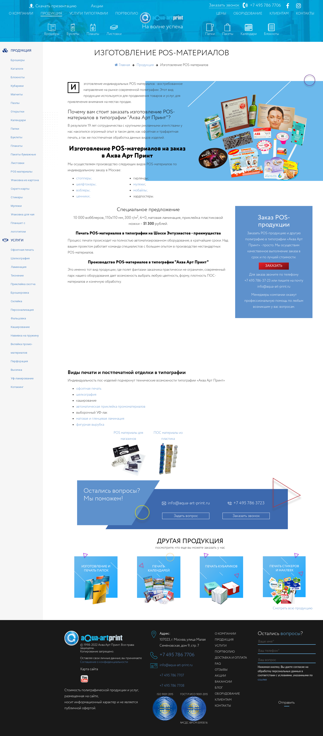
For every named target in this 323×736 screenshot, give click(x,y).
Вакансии (223, 682)
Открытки (17, 111)
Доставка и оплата (231, 658)
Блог (219, 688)
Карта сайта (89, 669)
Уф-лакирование (22, 378)
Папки (210, 30)
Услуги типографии (88, 13)
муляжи (139, 184)
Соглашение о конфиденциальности (104, 662)
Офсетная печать (22, 249)
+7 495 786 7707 (172, 675)
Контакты (305, 13)
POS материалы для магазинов (128, 435)
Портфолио (126, 13)
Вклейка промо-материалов (21, 348)
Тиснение (17, 275)
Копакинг (17, 387)
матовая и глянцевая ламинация (100, 418)
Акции (97, 6)
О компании (21, 13)
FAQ (218, 664)
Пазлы (15, 103)
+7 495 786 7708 (172, 685)
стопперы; (84, 178)
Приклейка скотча (23, 284)
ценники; (83, 196)
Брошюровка (20, 292)
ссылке (262, 679)
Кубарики (17, 85)
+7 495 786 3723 (249, 503)
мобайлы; (140, 190)
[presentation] (290, 690)
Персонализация (22, 309)
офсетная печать (88, 388)
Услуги (221, 646)
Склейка (16, 301)
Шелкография (20, 258)
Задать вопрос (186, 516)
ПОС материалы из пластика (168, 435)
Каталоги (17, 68)
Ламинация (18, 267)
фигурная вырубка (90, 424)
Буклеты (73, 30)
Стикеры (17, 197)
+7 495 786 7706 (265, 5)
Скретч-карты (20, 188)
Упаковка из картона (25, 180)
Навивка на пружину (25, 335)
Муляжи (16, 205)
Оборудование (247, 13)
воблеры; (83, 190)
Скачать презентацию (55, 6)
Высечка (16, 369)
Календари (249, 30)
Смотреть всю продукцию (292, 608)
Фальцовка (18, 318)
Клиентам (279, 13)
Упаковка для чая (22, 214)
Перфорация (19, 361)
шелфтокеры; (86, 184)
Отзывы (221, 670)
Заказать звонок (224, 5)
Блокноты (271, 30)
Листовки (114, 30)
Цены (221, 13)
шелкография (86, 394)
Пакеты (227, 30)
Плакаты (93, 30)
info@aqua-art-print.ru (273, 286)
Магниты (17, 94)
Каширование (20, 327)
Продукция (51, 13)
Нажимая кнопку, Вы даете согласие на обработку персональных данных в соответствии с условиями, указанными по (285, 673)
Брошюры (51, 30)
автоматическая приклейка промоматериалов (110, 406)
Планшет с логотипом (18, 227)
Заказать (273, 265)
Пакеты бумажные (23, 154)
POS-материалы (21, 171)
